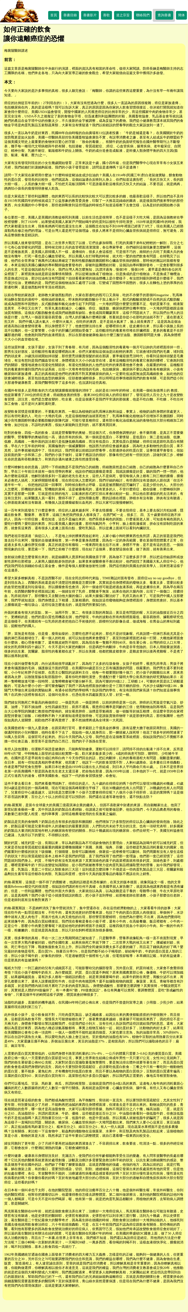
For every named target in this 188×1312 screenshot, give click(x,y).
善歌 (106, 15)
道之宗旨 (123, 15)
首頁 (53, 15)
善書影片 (90, 15)
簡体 (181, 15)
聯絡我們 (143, 15)
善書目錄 (70, 15)
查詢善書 (164, 15)
